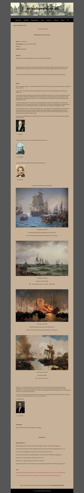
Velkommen (18, 20)
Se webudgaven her (56, 445)
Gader (42, 20)
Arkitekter (26, 20)
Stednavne (48, 20)
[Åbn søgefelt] (68, 20)
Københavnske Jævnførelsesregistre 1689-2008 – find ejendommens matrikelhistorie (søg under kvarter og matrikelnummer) (40, 472)
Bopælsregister (34, 20)
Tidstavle (56, 20)
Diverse (63, 20)
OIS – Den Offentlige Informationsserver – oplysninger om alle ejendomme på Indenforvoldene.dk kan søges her (38, 475)
